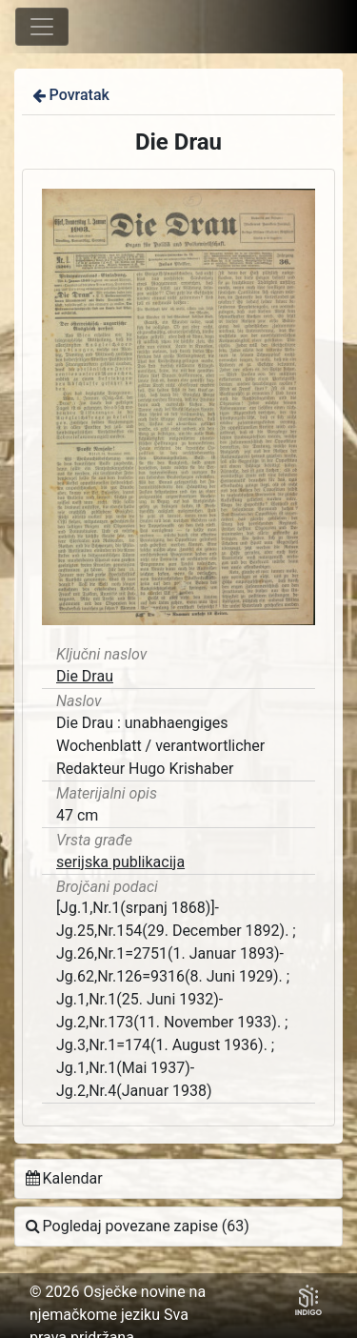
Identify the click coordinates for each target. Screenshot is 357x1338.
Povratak (69, 95)
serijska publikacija (120, 862)
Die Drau (84, 676)
